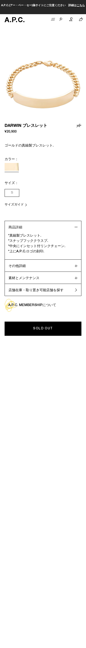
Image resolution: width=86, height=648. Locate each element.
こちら (81, 5)
